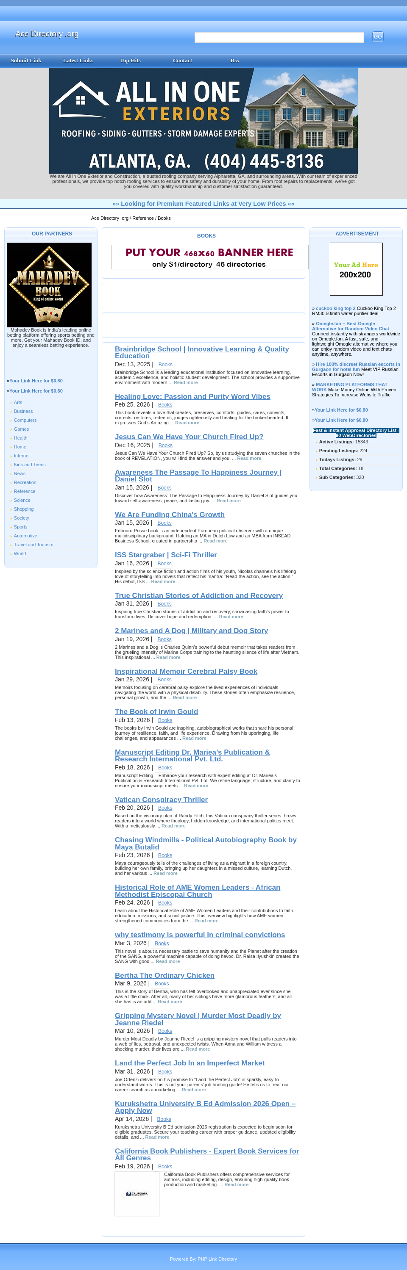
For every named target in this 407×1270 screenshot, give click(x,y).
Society (21, 517)
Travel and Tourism (33, 544)
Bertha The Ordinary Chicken (165, 975)
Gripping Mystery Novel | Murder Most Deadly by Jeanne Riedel (198, 1019)
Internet (22, 455)
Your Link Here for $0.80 (36, 380)
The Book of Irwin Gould (156, 712)
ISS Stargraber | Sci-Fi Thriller (166, 555)
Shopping (24, 509)
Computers (25, 420)
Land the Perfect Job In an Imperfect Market (190, 1063)
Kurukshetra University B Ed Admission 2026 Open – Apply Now (205, 1107)
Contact (182, 60)
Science (22, 500)
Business (23, 411)
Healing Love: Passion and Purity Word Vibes (192, 397)
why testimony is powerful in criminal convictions (200, 935)
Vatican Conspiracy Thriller (161, 800)
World (20, 553)
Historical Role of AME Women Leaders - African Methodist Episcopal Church (197, 890)
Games (21, 429)
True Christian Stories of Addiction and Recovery (199, 596)
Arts (18, 402)
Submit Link (26, 60)
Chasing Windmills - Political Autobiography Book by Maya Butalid (206, 843)
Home (20, 446)
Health (21, 437)
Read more (186, 382)
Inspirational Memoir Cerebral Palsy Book (186, 671)
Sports (21, 526)
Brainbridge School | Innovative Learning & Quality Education (202, 352)
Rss (235, 60)
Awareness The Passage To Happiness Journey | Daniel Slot (198, 475)
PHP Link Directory (217, 1259)
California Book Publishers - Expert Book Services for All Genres (207, 1154)
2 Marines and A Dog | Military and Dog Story (191, 631)
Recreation (25, 482)
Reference (143, 218)
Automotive (25, 535)
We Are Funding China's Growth (170, 515)
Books (164, 218)
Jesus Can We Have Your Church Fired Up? (189, 437)
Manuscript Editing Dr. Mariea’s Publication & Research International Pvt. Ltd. (192, 755)
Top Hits (130, 60)
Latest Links (78, 60)
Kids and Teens (30, 464)
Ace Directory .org (46, 33)
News (20, 473)
